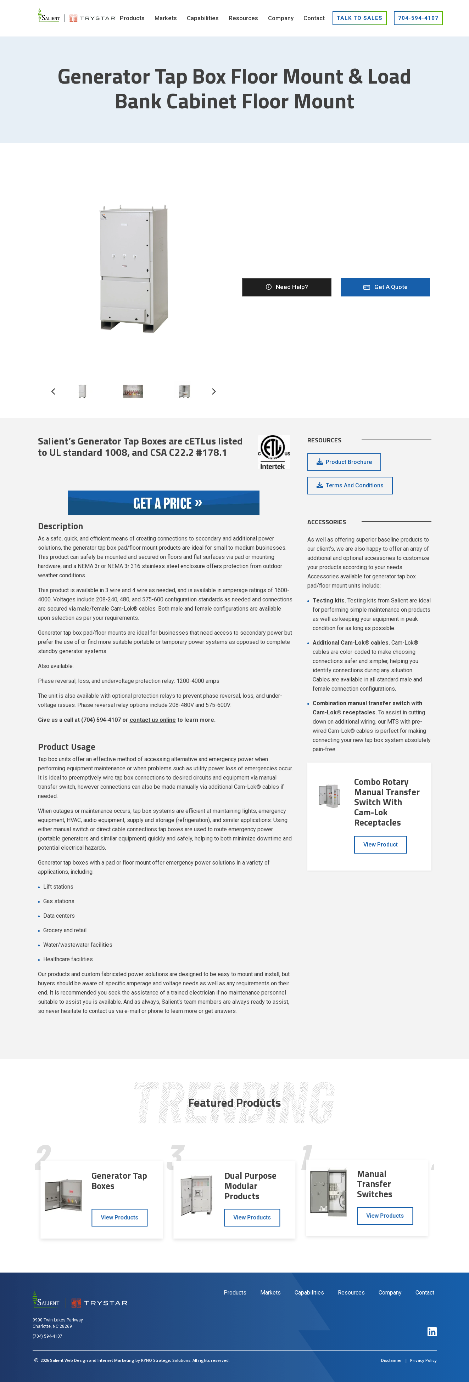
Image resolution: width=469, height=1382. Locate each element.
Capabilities (309, 1292)
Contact (424, 1292)
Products (235, 1292)
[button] (213, 395)
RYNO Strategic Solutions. (166, 1360)
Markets (270, 1292)
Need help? (287, 286)
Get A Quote (385, 286)
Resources (351, 1292)
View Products (119, 1217)
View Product (380, 844)
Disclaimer (391, 1360)
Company (390, 1292)
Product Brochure (349, 462)
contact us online (153, 720)
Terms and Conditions (355, 485)
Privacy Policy (423, 1360)
